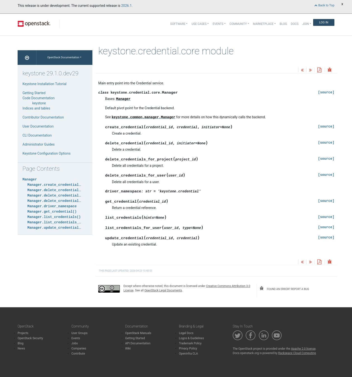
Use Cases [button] (198, 24)
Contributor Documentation (43, 117)
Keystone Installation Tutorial (44, 84)
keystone (39, 103)
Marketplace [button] (263, 24)
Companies (78, 348)
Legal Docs (186, 333)
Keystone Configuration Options (46, 153)
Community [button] (238, 24)
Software (178, 24)
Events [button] (218, 24)
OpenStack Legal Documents (163, 290)
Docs (294, 24)
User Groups (79, 333)
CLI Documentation (37, 135)
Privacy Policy (188, 348)
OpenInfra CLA (188, 353)
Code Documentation (38, 98)
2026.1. (127, 6)
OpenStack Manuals (138, 333)
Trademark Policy (190, 343)
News (21, 348)
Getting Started (33, 93)
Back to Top (324, 5)
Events (75, 338)
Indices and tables (36, 108)
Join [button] (305, 24)
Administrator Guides (38, 144)
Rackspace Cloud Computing (297, 353)
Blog (283, 24)
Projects (23, 333)
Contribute (78, 353)
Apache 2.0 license (303, 348)
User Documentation (38, 126)
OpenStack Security (30, 338)
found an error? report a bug (284, 288)
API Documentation (138, 343)
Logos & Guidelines (191, 338)
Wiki (128, 348)
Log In (323, 22)
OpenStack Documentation (63, 57)
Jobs (74, 343)
